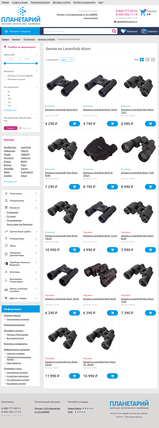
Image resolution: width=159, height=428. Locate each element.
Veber (7, 172)
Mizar (24, 164)
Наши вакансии (14, 363)
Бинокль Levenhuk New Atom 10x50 (61, 237)
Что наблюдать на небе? (18, 380)
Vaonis (24, 168)
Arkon (24, 175)
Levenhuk (26, 147)
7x (7, 91)
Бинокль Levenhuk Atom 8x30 (99, 298)
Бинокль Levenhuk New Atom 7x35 (137, 111)
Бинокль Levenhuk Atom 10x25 (100, 109)
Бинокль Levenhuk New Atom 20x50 (61, 363)
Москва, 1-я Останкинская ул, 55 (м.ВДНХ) (77, 14)
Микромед (9, 150)
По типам (11, 216)
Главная (5, 2)
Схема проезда (91, 18)
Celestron (26, 157)
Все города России (15, 338)
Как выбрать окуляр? (16, 383)
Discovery (9, 157)
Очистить (26, 128)
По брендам (12, 212)
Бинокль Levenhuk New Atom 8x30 (137, 237)
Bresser (8, 164)
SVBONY (25, 154)
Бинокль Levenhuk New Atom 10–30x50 (99, 363)
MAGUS (24, 150)
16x (7, 105)
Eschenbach (27, 172)
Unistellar (9, 168)
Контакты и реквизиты (84, 2)
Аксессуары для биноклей (19, 224)
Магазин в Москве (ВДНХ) (18, 75)
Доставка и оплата (61, 2)
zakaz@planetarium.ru (127, 21)
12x (7, 102)
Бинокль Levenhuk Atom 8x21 (61, 109)
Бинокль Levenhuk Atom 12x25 (100, 235)
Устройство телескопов (17, 376)
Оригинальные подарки (18, 319)
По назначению (14, 220)
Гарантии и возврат (16, 353)
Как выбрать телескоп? (17, 372)
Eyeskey (8, 175)
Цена (65, 59)
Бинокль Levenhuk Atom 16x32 (62, 298)
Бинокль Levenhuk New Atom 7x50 (137, 300)
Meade (7, 154)
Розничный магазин (40, 2)
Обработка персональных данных (19, 358)
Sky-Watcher (10, 147)
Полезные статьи (13, 368)
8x (7, 95)
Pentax (7, 161)
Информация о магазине (17, 349)
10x (7, 98)
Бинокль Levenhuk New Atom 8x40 (61, 174)
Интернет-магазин (14, 79)
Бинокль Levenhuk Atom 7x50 (137, 172)
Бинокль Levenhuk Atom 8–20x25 (98, 174)
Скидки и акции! (20, 2)
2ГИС (70, 411)
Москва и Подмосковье (17, 334)
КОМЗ (24, 161)
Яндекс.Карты (74, 408)
